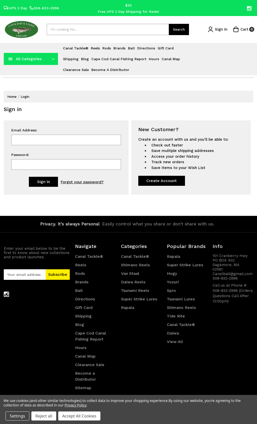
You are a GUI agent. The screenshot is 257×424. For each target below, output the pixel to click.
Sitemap (83, 387)
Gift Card (166, 48)
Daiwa (173, 333)
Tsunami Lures (181, 299)
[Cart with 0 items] (243, 29)
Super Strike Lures (139, 299)
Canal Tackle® (75, 48)
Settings (17, 416)
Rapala (127, 307)
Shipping (71, 59)
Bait (131, 48)
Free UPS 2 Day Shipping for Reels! (128, 11)
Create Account (161, 180)
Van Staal (130, 273)
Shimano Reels (135, 265)
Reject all (43, 416)
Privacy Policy (75, 405)
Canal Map (171, 59)
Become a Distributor (110, 70)
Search (179, 29)
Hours (154, 59)
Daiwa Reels (133, 282)
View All (175, 341)
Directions (146, 48)
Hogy (172, 273)
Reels (95, 48)
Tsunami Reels (135, 290)
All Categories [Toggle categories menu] (29, 59)
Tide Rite (176, 316)
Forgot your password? (82, 182)
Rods (106, 48)
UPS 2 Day (15, 8)
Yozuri (173, 282)
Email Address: (24, 130)
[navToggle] (10, 59)
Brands (119, 48)
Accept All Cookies (79, 416)
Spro (171, 290)
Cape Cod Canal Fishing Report (118, 59)
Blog (85, 59)
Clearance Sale (76, 70)
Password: (20, 155)
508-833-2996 (44, 8)
